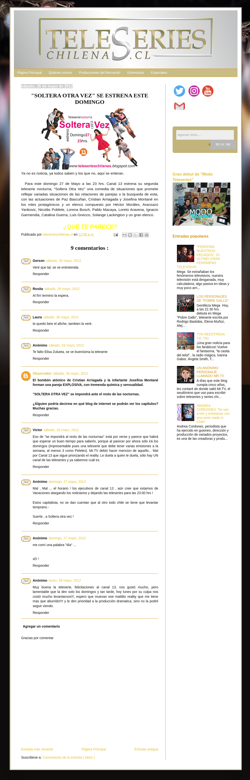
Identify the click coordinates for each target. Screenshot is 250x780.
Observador (42, 373)
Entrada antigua (146, 749)
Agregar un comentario (41, 626)
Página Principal (29, 73)
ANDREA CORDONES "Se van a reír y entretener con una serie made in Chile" (213, 414)
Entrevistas (135, 73)
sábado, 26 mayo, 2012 (63, 261)
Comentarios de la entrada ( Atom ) (69, 757)
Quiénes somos (60, 73)
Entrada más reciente (37, 749)
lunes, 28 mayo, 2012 (65, 580)
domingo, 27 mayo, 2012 (67, 482)
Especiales (159, 73)
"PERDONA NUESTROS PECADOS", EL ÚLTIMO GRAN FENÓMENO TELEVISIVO (198, 257)
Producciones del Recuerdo (99, 73)
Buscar (223, 144)
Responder (41, 274)
